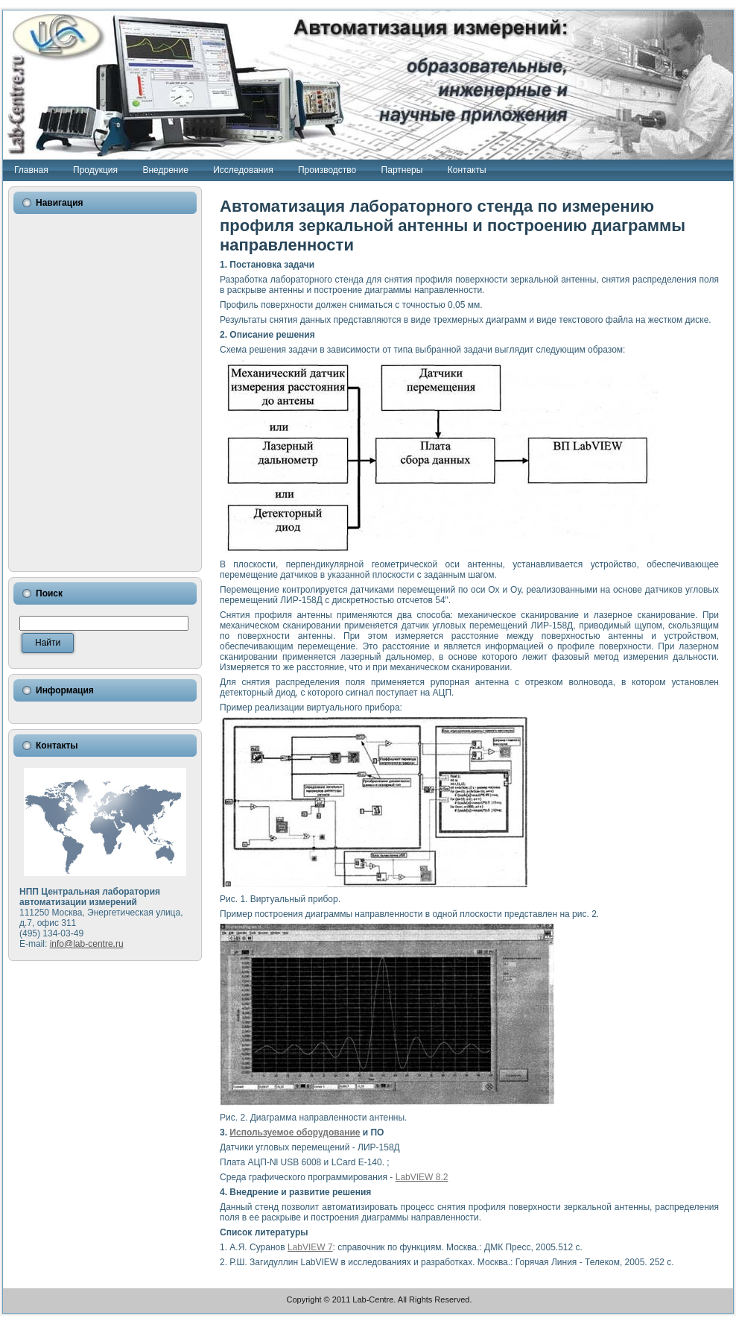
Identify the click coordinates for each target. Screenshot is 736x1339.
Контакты (467, 170)
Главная (31, 170)
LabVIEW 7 (310, 1247)
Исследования (243, 170)
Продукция (95, 170)
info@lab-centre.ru (87, 944)
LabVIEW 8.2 (422, 1177)
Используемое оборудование (294, 1132)
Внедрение (165, 170)
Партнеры (402, 170)
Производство (327, 170)
